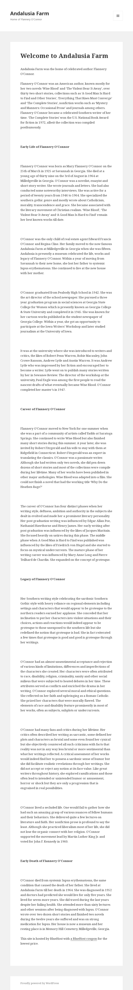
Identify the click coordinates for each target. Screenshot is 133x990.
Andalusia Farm (29, 13)
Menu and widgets (118, 20)
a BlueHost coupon (83, 939)
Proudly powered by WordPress (39, 983)
